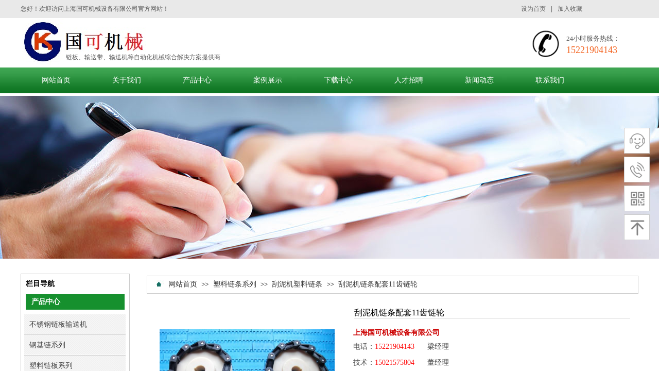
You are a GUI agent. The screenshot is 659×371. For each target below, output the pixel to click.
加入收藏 (570, 8)
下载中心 (338, 80)
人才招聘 (408, 80)
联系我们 (549, 80)
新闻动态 (479, 80)
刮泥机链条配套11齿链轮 (377, 284)
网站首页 (56, 80)
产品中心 (197, 80)
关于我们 (126, 80)
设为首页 (533, 8)
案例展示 (267, 80)
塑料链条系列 (234, 284)
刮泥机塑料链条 (297, 284)
